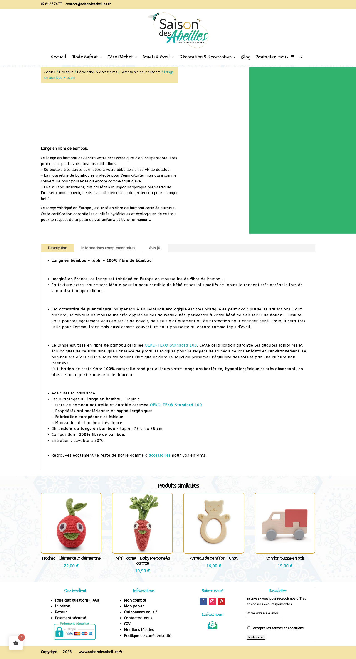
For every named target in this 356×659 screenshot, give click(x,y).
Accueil (58, 58)
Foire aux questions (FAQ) (77, 600)
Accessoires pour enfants (141, 72)
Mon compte (135, 600)
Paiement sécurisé (70, 618)
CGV (127, 624)
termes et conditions (288, 628)
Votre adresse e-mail (263, 613)
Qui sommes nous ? (140, 612)
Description (57, 248)
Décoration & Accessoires (205, 58)
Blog (245, 58)
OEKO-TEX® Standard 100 (171, 345)
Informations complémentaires (108, 248)
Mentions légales (139, 630)
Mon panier (134, 606)
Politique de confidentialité (147, 636)
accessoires (160, 455)
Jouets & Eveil (156, 58)
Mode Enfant (84, 58)
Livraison (62, 606)
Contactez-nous (271, 58)
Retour (61, 612)
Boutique (66, 72)
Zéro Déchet (120, 58)
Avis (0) (155, 248)
